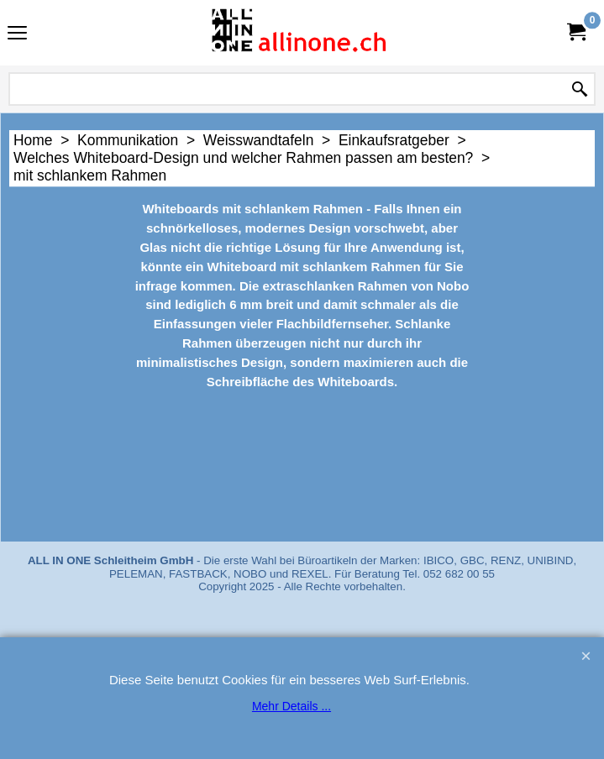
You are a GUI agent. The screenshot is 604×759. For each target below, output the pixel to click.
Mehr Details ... (291, 706)
